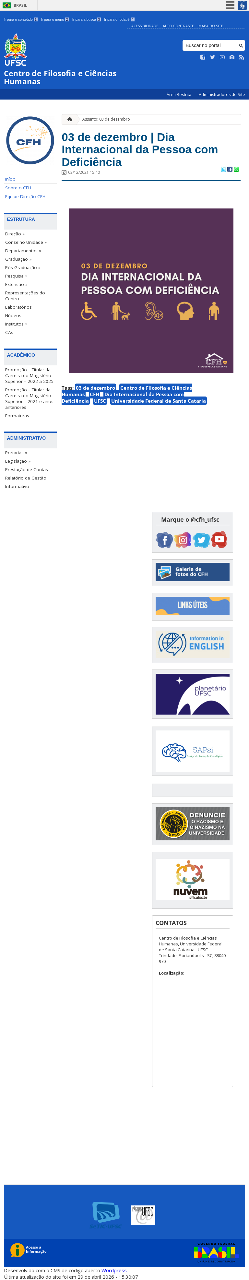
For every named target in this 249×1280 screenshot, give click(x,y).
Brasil (20, 5)
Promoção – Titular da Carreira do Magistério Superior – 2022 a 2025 (29, 375)
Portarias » (16, 453)
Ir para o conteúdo (21, 19)
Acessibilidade (144, 25)
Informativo (17, 486)
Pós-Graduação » (23, 267)
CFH (94, 394)
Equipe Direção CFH (25, 196)
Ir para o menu (55, 19)
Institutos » (16, 324)
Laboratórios (18, 307)
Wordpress (114, 1270)
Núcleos (13, 315)
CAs (9, 332)
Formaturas (17, 416)
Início (10, 179)
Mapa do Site (210, 25)
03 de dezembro (95, 388)
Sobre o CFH (18, 188)
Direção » (15, 234)
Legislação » (17, 461)
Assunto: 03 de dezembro (106, 119)
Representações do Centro (25, 296)
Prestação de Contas (26, 469)
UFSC (100, 400)
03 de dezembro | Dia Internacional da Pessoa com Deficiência (140, 149)
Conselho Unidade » (26, 242)
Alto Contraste (178, 25)
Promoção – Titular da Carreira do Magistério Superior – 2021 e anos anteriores (29, 398)
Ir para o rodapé (119, 19)
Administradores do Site (222, 94)
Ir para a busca (86, 19)
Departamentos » (23, 251)
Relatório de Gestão (25, 478)
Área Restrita (179, 94)
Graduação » (18, 259)
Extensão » (16, 284)
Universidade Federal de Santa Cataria (158, 400)
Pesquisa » (16, 276)
